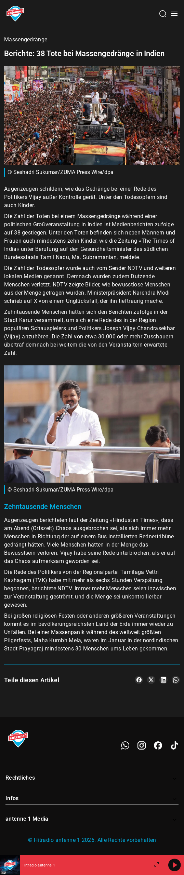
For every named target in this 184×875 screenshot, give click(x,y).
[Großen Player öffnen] (156, 865)
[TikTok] (174, 745)
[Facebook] (158, 745)
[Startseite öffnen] (15, 13)
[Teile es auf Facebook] (139, 680)
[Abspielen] (174, 865)
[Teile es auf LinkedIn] (163, 680)
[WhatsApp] (125, 745)
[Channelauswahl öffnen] (162, 13)
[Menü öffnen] (174, 13)
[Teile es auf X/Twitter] (151, 680)
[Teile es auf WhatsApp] (176, 680)
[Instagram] (141, 745)
